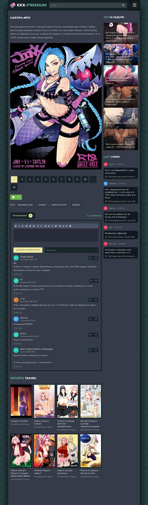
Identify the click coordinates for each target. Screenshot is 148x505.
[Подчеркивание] (22, 226)
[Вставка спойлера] (66, 226)
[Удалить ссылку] (52, 226)
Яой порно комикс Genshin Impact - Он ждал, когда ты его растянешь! (121, 237)
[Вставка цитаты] (60, 226)
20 (14, 187)
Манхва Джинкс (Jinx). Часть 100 (120, 201)
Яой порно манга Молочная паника (121, 177)
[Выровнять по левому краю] (26, 226)
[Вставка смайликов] (45, 226)
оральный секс (59, 204)
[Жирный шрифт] (15, 226)
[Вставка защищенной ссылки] (55, 226)
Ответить (17, 274)
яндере (76, 204)
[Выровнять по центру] (30, 226)
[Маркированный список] (38, 226)
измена (42, 204)
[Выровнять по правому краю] (33, 226)
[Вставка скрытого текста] (70, 226)
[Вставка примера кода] (63, 226)
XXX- (32, 5)
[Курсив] (19, 226)
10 (85, 179)
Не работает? (94, 216)
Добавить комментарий (28, 250)
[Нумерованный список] (41, 226)
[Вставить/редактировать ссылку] (49, 226)
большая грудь (25, 204)
